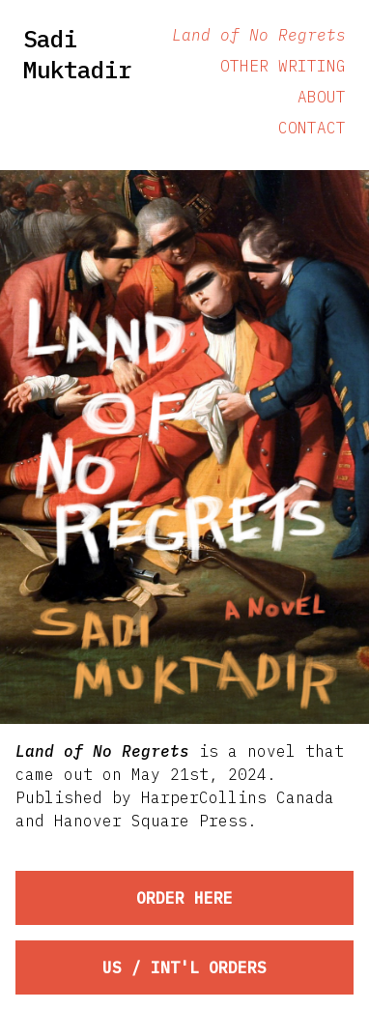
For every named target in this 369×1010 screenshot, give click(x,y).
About (322, 96)
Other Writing (283, 65)
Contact (312, 127)
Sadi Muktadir (77, 54)
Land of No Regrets (259, 34)
